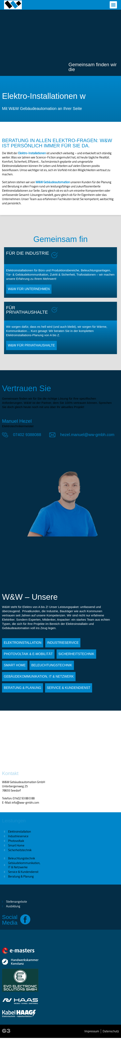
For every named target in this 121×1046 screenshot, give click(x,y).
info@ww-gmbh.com (25, 802)
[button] (113, 4)
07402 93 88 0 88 (24, 798)
